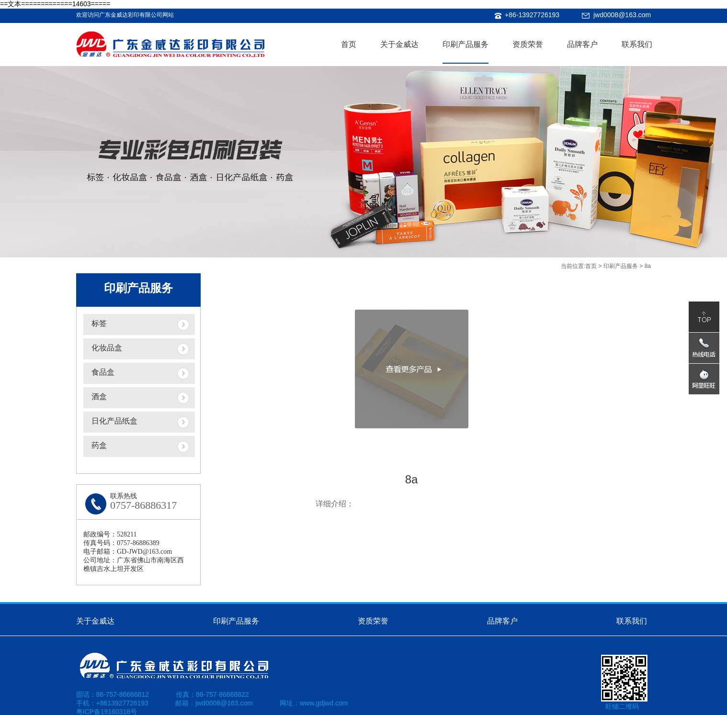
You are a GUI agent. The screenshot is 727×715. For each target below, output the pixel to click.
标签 (99, 323)
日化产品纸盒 (114, 421)
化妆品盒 (106, 348)
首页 (348, 44)
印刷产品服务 (465, 44)
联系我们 (637, 44)
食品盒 (102, 372)
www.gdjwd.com (324, 703)
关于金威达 (399, 44)
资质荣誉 (527, 44)
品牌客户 (582, 44)
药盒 (99, 445)
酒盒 (99, 396)
